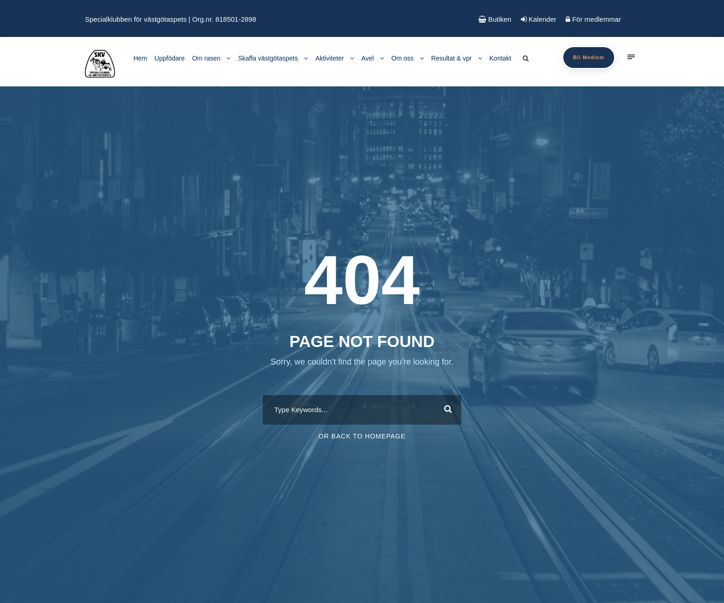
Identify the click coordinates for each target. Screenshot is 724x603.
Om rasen (206, 58)
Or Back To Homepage (362, 436)
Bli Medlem (588, 57)
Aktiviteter (329, 58)
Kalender (538, 19)
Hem (140, 58)
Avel (368, 58)
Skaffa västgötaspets (268, 58)
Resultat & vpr (451, 58)
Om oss (403, 58)
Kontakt (500, 58)
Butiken (494, 19)
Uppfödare (170, 58)
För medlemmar (593, 19)
